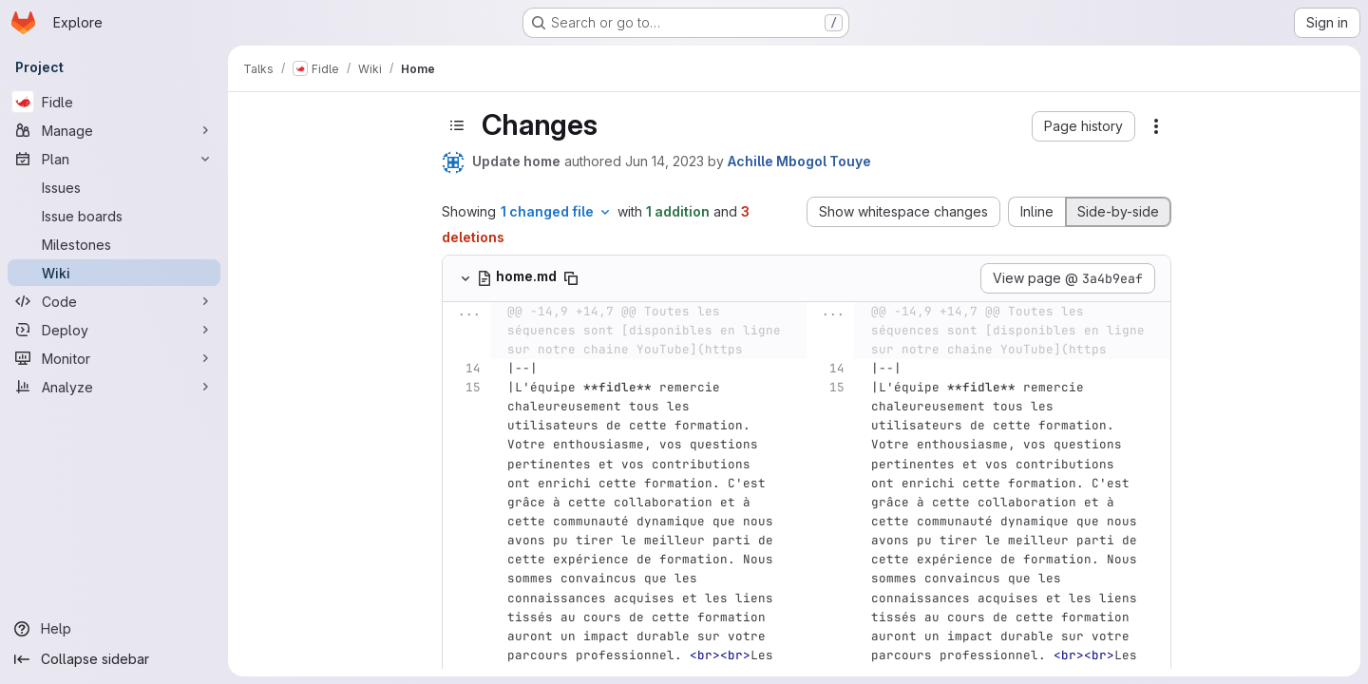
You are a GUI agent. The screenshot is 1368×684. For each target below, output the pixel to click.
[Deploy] (114, 329)
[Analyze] (114, 386)
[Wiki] (114, 272)
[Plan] (114, 158)
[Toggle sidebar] (457, 125)
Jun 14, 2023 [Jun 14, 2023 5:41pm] (664, 161)
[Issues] (114, 187)
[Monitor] (114, 358)
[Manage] (114, 130)
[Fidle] (114, 101)
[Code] (114, 301)
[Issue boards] (114, 215)
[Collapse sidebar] (114, 659)
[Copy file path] (571, 278)
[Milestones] (114, 244)
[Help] (114, 629)
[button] (1083, 126)
